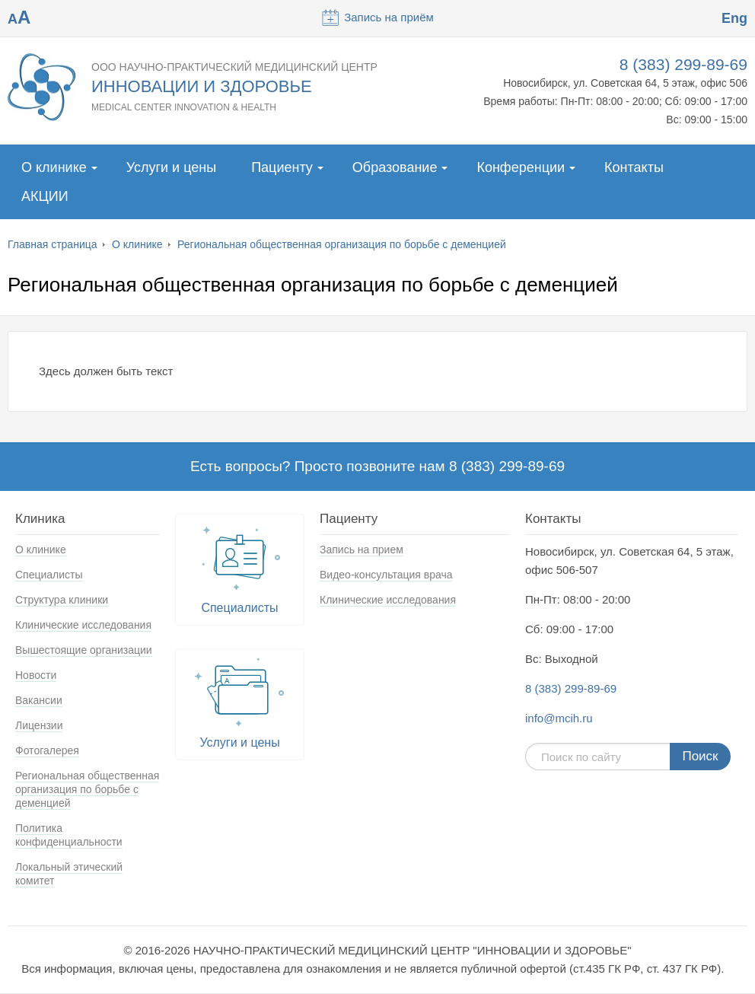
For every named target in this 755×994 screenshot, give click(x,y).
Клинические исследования (83, 625)
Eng (734, 18)
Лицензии (38, 725)
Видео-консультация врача (386, 575)
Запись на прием (361, 549)
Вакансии (38, 700)
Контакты (634, 167)
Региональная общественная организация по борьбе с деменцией (341, 244)
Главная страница (52, 244)
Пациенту (282, 167)
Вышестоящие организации (83, 650)
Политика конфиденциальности (69, 835)
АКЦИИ (44, 196)
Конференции (520, 167)
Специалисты (49, 575)
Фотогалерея (47, 750)
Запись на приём (377, 17)
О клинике (54, 167)
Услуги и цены (171, 167)
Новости (35, 675)
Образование (395, 167)
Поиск (700, 756)
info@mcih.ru (559, 718)
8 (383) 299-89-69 (683, 64)
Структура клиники (61, 600)
